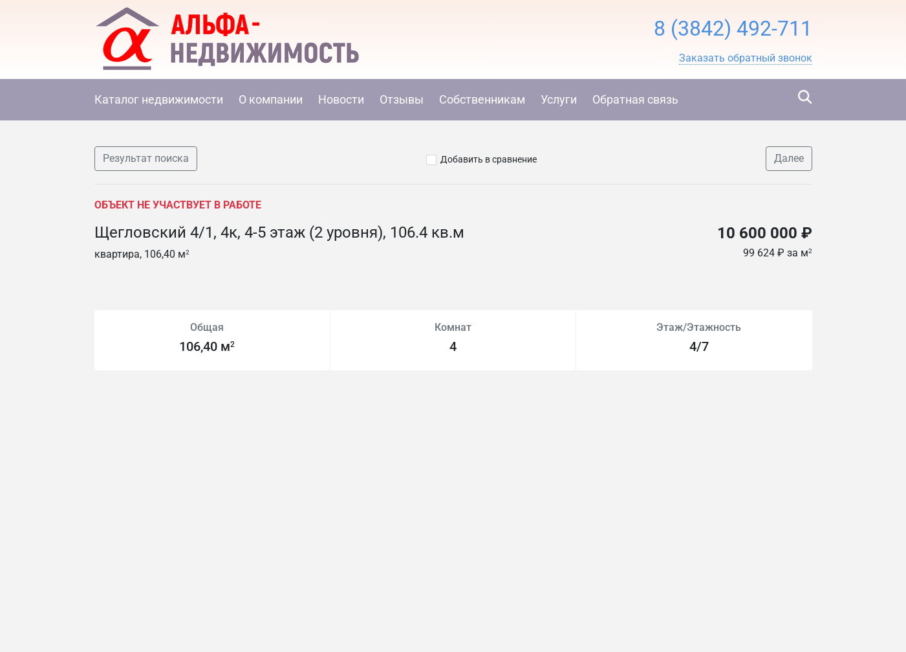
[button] (745, 58)
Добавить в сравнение (488, 159)
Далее (789, 158)
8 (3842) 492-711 (733, 28)
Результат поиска (146, 158)
